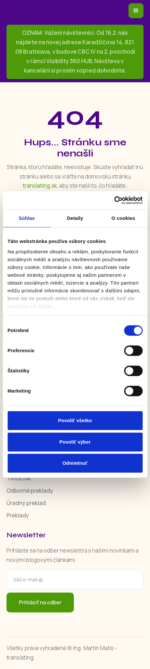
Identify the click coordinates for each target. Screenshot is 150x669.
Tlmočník (19, 478)
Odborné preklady (30, 490)
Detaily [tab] (75, 218)
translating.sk (40, 185)
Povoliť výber (74, 442)
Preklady (18, 515)
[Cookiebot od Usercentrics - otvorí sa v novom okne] (114, 200)
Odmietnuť (75, 463)
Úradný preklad (26, 503)
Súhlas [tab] (27, 218)
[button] (136, 10)
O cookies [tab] (123, 218)
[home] (57, 10)
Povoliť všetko (75, 420)
